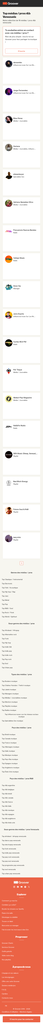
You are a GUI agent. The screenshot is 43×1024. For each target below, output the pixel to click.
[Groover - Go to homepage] (21, 882)
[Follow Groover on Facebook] (18, 887)
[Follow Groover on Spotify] (25, 887)
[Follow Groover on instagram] (14, 887)
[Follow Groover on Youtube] (21, 887)
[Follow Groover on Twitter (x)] (29, 887)
